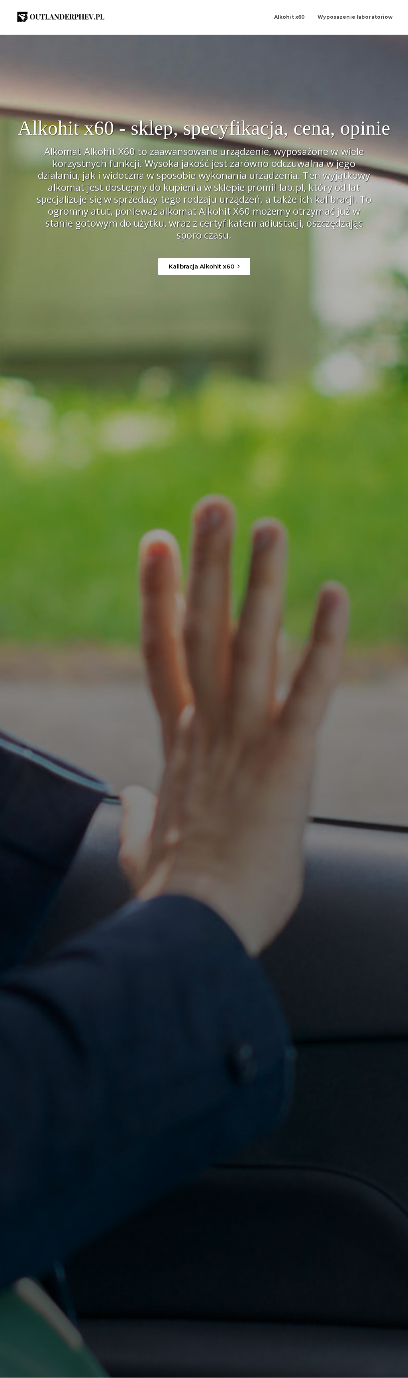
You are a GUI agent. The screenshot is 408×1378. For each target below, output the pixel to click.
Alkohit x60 (288, 17)
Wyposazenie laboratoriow (353, 17)
